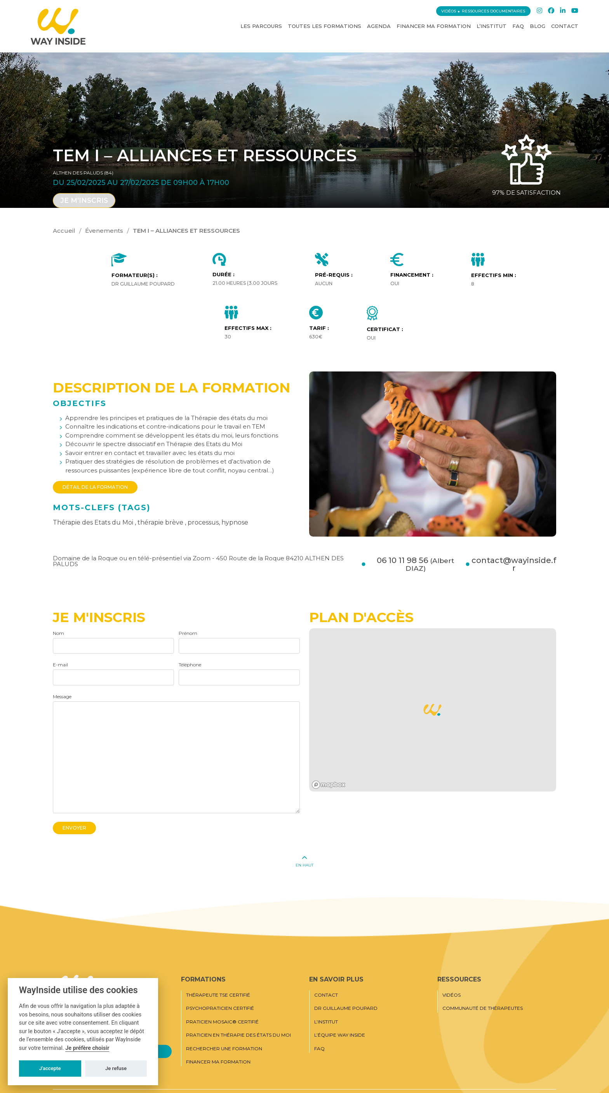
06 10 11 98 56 (415, 564)
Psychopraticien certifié (220, 1008)
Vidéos (448, 11)
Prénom (188, 633)
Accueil (64, 230)
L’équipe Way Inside (339, 1035)
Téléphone (190, 665)
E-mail (60, 665)
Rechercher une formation (224, 1048)
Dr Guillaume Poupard (346, 1008)
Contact (564, 26)
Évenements (104, 230)
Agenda (379, 26)
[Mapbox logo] (328, 784)
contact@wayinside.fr (514, 564)
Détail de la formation (95, 487)
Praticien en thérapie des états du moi (238, 1035)
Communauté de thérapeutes (482, 1008)
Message (62, 696)
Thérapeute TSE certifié (218, 995)
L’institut (491, 26)
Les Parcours (261, 26)
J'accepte (50, 1068)
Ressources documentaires (493, 11)
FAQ (518, 26)
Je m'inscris (84, 200)
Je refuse (116, 1068)
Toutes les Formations (324, 26)
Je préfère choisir (87, 1048)
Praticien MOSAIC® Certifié (222, 1022)
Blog (537, 26)
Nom (58, 633)
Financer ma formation (434, 26)
